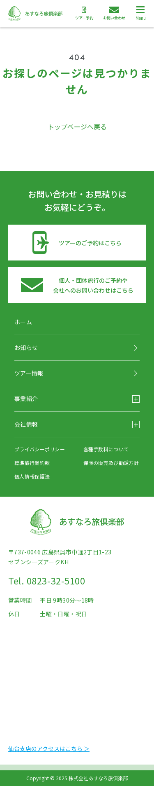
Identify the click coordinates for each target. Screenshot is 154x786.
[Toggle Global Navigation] (140, 13)
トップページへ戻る (77, 126)
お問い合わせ (114, 14)
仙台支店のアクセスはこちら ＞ (49, 748)
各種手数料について (106, 449)
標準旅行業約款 (32, 462)
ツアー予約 (84, 14)
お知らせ (26, 347)
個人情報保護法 (32, 476)
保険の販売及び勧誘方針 (111, 462)
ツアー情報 (29, 373)
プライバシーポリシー (39, 449)
